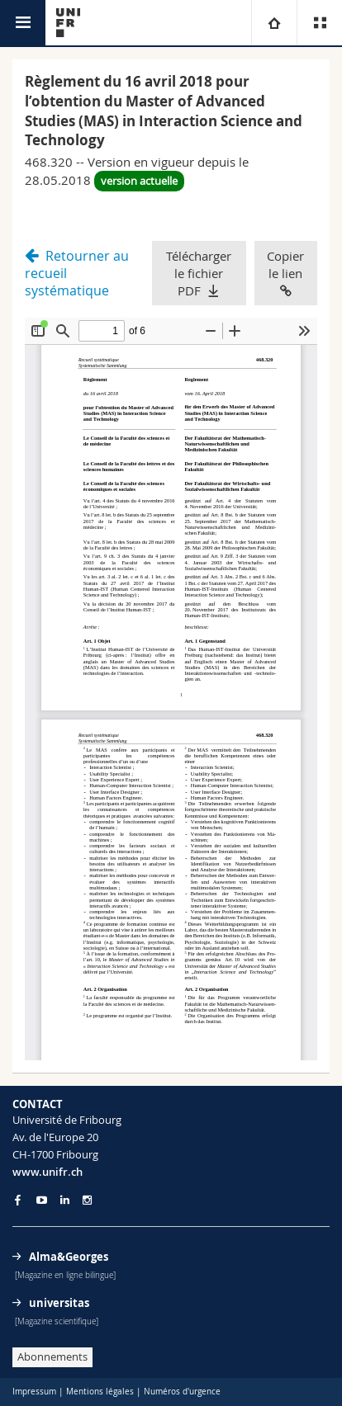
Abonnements (52, 1356)
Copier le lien (285, 272)
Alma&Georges (68, 1256)
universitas (59, 1302)
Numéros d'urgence (182, 1391)
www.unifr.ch (47, 1171)
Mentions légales (100, 1391)
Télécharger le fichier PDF (198, 273)
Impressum (34, 1391)
